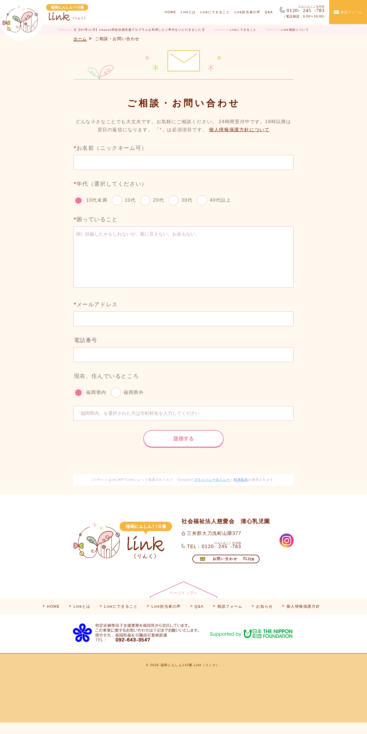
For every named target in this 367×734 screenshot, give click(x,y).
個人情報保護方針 (303, 618)
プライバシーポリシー (212, 491)
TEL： (214, 556)
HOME (170, 12)
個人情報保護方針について (239, 129)
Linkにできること (215, 12)
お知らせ (264, 618)
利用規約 (241, 491)
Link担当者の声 (247, 12)
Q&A (269, 12)
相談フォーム (351, 12)
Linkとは (188, 12)
